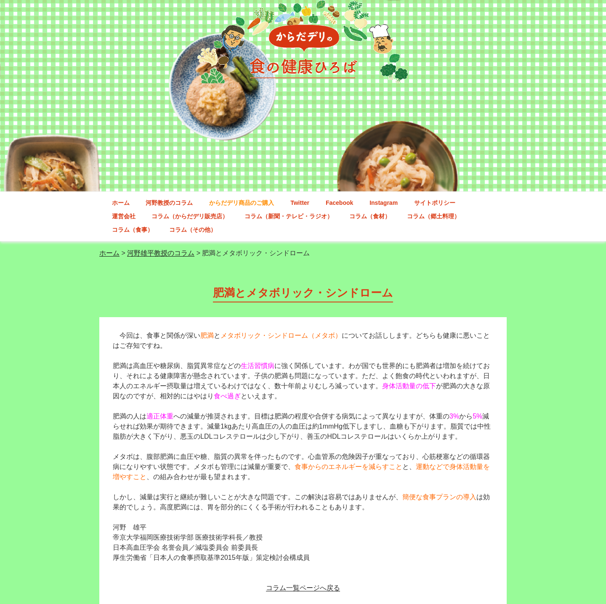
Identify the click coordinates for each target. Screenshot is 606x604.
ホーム (121, 202)
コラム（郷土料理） (433, 216)
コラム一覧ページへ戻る (303, 587)
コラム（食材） (370, 216)
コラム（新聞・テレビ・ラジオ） (289, 216)
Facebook (339, 202)
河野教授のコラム (169, 202)
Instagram (383, 202)
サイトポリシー (434, 202)
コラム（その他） (192, 229)
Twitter (299, 202)
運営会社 (124, 216)
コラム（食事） (132, 229)
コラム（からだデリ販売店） (190, 216)
